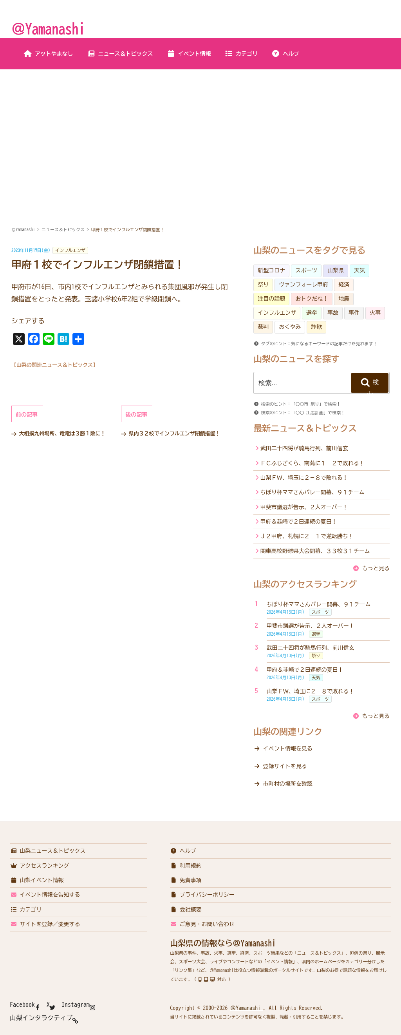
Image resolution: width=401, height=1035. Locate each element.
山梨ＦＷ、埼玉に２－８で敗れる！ (304, 477)
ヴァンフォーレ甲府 (303, 284)
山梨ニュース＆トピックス (48, 851)
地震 (343, 298)
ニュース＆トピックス (120, 53)
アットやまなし (48, 53)
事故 (332, 312)
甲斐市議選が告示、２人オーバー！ (304, 507)
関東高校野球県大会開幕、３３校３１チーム (315, 551)
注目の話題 (271, 298)
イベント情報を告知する (45, 894)
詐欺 (316, 327)
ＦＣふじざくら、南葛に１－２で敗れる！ (312, 463)
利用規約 (186, 865)
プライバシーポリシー (202, 894)
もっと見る (376, 568)
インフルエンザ (70, 250)
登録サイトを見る (285, 766)
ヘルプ (285, 53)
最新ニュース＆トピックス (305, 428)
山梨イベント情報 (37, 880)
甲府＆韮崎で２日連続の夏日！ (298, 521)
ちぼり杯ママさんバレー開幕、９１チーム (312, 492)
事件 (354, 312)
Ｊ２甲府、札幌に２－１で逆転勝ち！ (307, 536)
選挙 (311, 312)
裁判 (263, 327)
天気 (359, 270)
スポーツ (306, 270)
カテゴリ (241, 53)
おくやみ (290, 327)
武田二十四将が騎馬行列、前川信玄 (304, 448)
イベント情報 (189, 53)
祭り (263, 284)
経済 (343, 284)
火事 (375, 312)
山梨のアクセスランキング (305, 584)
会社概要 (186, 909)
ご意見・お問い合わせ (202, 924)
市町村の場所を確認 (287, 784)
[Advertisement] (200, 128)
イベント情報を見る (287, 748)
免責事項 (186, 880)
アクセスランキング (39, 865)
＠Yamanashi (48, 29)
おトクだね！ (311, 298)
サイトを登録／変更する (45, 924)
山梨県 (335, 270)
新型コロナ (271, 270)
